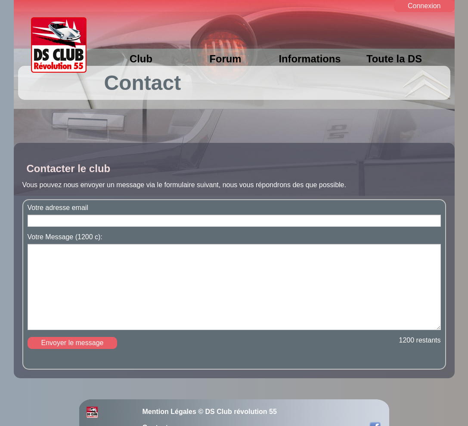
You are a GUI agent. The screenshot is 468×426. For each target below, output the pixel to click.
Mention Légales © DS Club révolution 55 (210, 411)
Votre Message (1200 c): (65, 237)
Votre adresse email (58, 207)
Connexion (424, 5)
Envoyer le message (72, 342)
